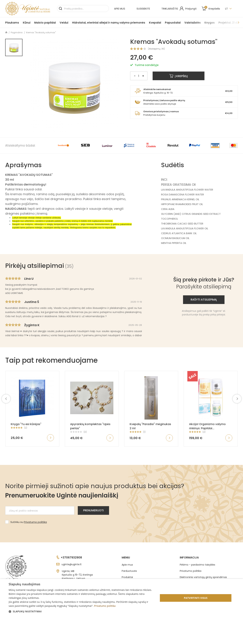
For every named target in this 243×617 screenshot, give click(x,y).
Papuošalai (173, 22)
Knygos (209, 22)
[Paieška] (83, 8)
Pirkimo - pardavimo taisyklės (197, 564)
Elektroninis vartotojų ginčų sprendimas (203, 577)
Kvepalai (155, 22)
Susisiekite (143, 8)
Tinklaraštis (169, 8)
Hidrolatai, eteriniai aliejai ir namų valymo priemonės (108, 22)
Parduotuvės (129, 571)
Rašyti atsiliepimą (204, 300)
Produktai (127, 577)
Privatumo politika (35, 522)
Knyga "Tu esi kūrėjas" (26, 424)
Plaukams (12, 22)
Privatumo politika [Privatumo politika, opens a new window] (104, 605)
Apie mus (119, 8)
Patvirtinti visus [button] (196, 598)
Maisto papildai (45, 22)
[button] (81, 611)
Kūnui (26, 22)
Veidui (64, 22)
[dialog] (121, 598)
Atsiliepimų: (155, 48)
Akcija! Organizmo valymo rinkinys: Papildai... (207, 426)
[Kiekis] (138, 76)
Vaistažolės (192, 22)
